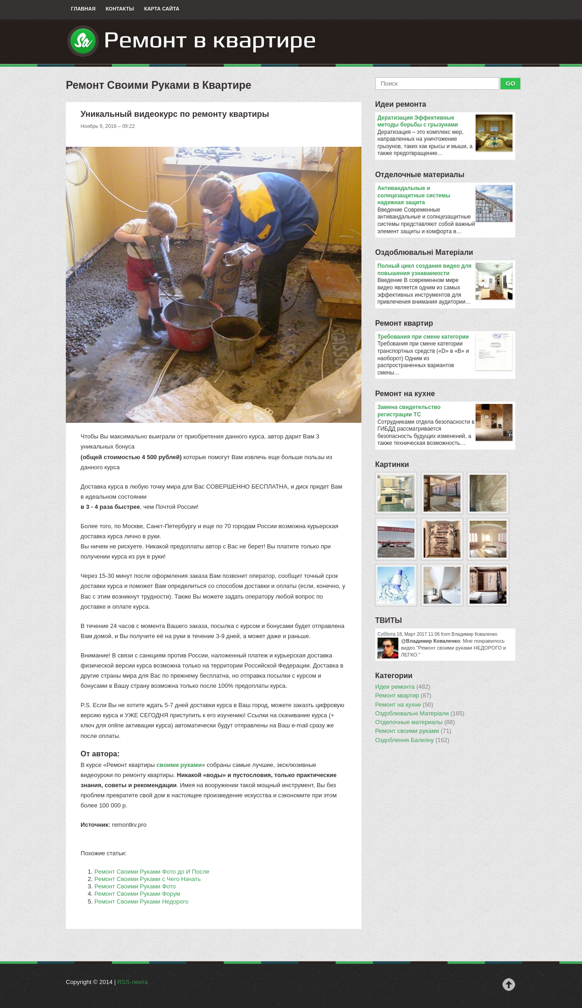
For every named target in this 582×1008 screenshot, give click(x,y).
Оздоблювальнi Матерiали (424, 252)
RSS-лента (132, 982)
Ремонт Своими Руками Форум (137, 893)
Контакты (119, 9)
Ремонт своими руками (413, 731)
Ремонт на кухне (405, 393)
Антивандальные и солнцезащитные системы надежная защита (445, 196)
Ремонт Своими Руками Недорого (141, 901)
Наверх (508, 984)
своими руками (179, 764)
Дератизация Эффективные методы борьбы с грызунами (445, 122)
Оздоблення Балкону (412, 740)
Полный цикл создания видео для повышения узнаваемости (445, 270)
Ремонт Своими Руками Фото (135, 886)
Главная (83, 9)
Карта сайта (161, 9)
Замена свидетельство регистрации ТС (445, 411)
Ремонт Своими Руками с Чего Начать (147, 879)
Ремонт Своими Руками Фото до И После (152, 871)
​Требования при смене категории (445, 337)
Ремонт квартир (404, 323)
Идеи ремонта (400, 104)
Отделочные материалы (420, 175)
